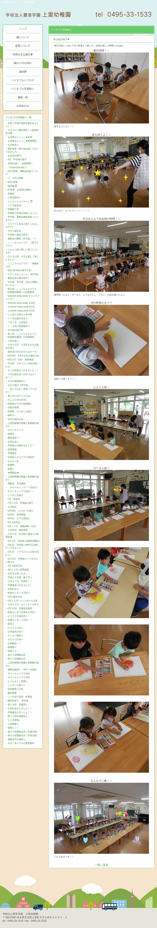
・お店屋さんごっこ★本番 (19, 137)
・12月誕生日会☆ (15, 631)
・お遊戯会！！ (13, 643)
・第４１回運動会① (15, 658)
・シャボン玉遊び (14, 495)
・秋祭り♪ (10, 415)
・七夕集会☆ (12, 144)
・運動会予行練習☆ (15, 739)
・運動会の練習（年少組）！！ (21, 238)
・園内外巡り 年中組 (17, 700)
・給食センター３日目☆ (18, 592)
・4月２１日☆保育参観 (17, 569)
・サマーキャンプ (14, 430)
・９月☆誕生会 (13, 231)
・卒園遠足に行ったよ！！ (19, 712)
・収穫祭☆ (11, 647)
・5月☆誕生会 (13, 522)
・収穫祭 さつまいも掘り (19, 411)
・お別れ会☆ (12, 441)
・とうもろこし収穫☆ (17, 681)
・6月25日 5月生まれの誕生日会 (22, 355)
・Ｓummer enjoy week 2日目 (20, 306)
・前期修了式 (12, 209)
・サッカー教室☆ (14, 635)
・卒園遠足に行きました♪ (18, 585)
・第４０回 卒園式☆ (17, 704)
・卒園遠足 (11, 453)
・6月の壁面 (12, 182)
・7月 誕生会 (13, 499)
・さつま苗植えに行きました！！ (22, 370)
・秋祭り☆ (11, 651)
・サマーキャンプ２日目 (18, 673)
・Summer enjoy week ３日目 (20, 303)
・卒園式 (10, 193)
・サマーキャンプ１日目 (18, 677)
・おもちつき (12, 461)
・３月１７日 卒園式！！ (19, 581)
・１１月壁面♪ (13, 720)
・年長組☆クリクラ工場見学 (20, 457)
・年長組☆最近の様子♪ (17, 234)
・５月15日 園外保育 (17, 530)
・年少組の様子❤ (14, 330)
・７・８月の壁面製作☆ (18, 326)
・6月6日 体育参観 (16, 514)
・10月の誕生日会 (15, 419)
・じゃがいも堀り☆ (15, 685)
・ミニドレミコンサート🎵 (19, 201)
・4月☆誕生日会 (14, 565)
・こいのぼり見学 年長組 (19, 696)
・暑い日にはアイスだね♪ (18, 396)
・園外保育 (11, 693)
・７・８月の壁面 (14, 178)
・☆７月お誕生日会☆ (17, 318)
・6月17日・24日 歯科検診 (20, 359)
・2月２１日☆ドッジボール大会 (22, 600)
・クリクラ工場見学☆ (17, 616)
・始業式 (10, 434)
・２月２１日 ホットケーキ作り (22, 604)
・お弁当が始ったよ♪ (16, 573)
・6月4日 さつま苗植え (18, 518)
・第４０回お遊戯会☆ (17, 716)
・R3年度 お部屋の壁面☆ (19, 189)
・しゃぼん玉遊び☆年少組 (19, 314)
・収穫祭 (10, 465)
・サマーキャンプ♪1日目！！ (20, 491)
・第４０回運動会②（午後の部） (22, 731)
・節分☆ (10, 624)
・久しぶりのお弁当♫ (16, 399)
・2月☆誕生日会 (14, 596)
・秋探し (10, 469)
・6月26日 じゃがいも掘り (20, 510)
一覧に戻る (101, 865)
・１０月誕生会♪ (14, 205)
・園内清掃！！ (13, 437)
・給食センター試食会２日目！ (21, 612)
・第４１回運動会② (15, 655)
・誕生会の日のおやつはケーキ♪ (22, 351)
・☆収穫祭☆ (12, 724)
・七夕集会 (11, 507)
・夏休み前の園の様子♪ (17, 278)
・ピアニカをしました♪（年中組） (23, 274)
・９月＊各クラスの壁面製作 (20, 743)
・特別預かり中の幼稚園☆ (19, 403)
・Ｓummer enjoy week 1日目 (20, 310)
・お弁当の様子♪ (14, 155)
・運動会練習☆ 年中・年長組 (21, 669)
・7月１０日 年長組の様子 (19, 503)
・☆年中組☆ (12, 341)
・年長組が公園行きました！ (20, 445)
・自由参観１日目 (14, 689)
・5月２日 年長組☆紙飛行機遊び (23, 541)
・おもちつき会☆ (14, 639)
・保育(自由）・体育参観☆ (19, 163)
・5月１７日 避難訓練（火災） (22, 526)
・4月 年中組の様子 (16, 159)
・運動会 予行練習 (15, 483)
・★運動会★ (12, 472)
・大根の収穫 (12, 407)
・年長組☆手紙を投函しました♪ (22, 213)
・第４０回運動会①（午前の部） (22, 735)
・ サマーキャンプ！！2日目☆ (22, 487)
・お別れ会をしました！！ (19, 708)
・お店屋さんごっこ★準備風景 (21, 141)
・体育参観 (11, 449)
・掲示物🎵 (11, 186)
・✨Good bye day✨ (16, 167)
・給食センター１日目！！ (19, 620)
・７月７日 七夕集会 (17, 322)
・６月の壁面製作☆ (15, 381)
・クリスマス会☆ (14, 627)
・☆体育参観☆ (13, 197)
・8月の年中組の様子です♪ (19, 270)
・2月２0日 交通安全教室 (19, 608)
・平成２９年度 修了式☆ (19, 577)
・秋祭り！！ (12, 727)
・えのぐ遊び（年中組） (18, 385)
